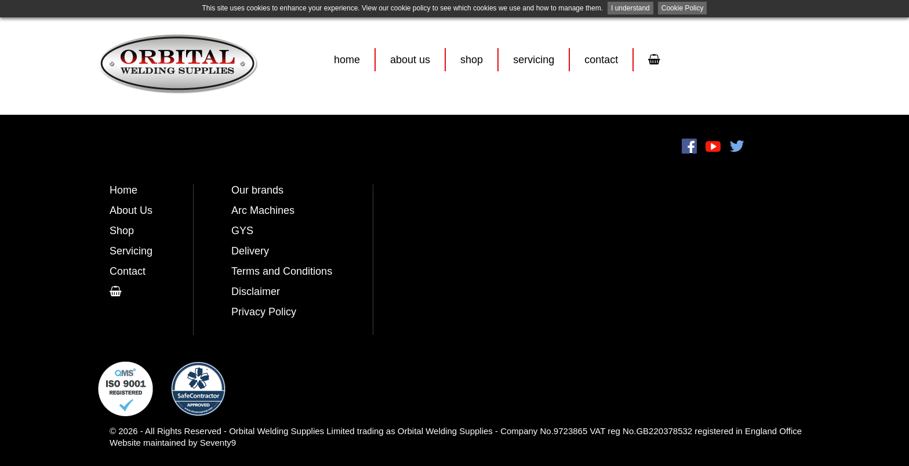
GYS (242, 230)
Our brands (257, 190)
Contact (601, 59)
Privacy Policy (263, 312)
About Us (410, 59)
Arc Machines (262, 210)
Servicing (533, 59)
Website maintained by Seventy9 (173, 442)
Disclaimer (255, 291)
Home (347, 59)
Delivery (250, 251)
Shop (471, 59)
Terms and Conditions (281, 271)
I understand (630, 8)
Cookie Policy (682, 8)
